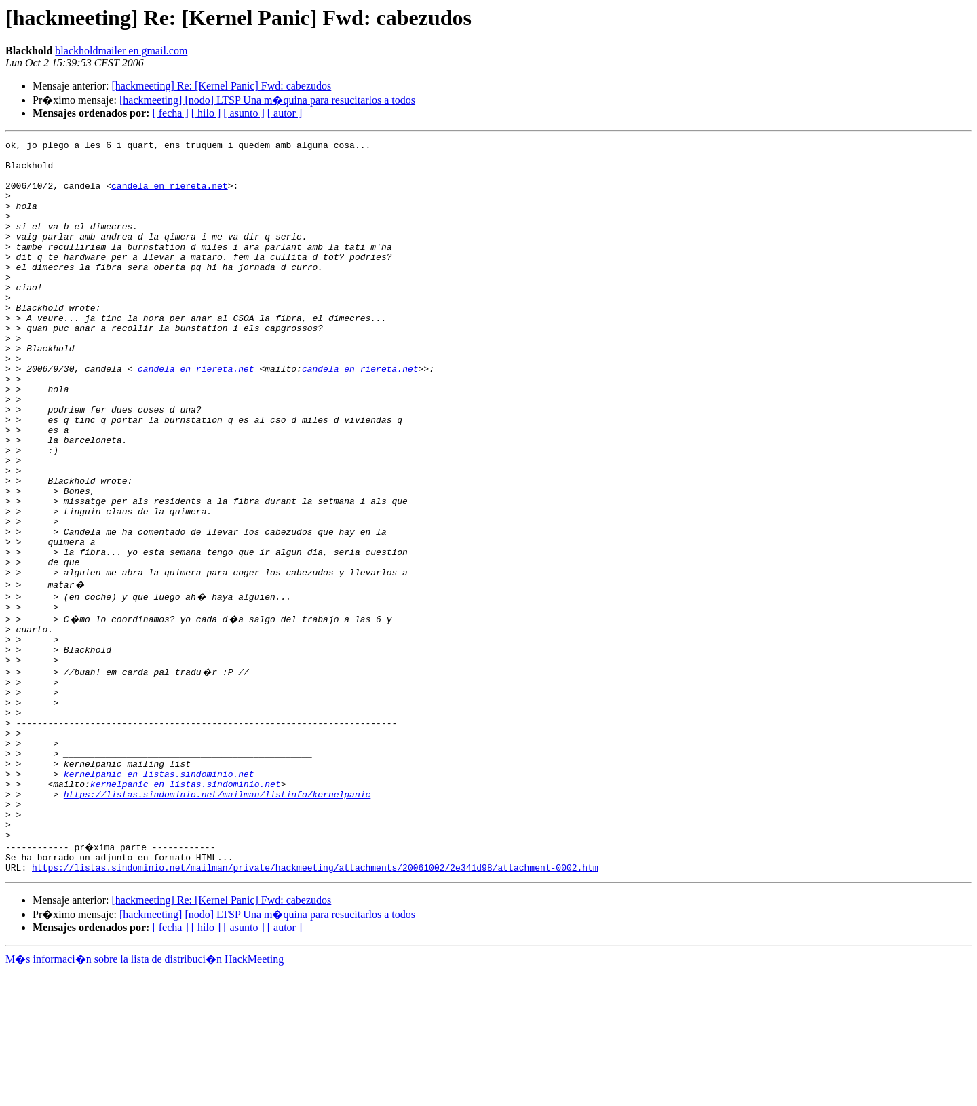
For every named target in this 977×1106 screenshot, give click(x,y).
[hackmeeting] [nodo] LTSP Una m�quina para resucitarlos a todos (267, 100)
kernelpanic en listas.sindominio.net (159, 891)
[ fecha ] (170, 113)
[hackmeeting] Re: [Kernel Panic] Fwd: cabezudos (221, 86)
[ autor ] (285, 113)
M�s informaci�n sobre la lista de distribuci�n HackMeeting (144, 1093)
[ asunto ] (243, 113)
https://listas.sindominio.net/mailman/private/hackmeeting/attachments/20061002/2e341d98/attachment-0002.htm (315, 1001)
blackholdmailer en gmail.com (121, 50)
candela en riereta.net (169, 195)
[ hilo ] (206, 113)
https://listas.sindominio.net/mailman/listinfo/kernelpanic (217, 916)
